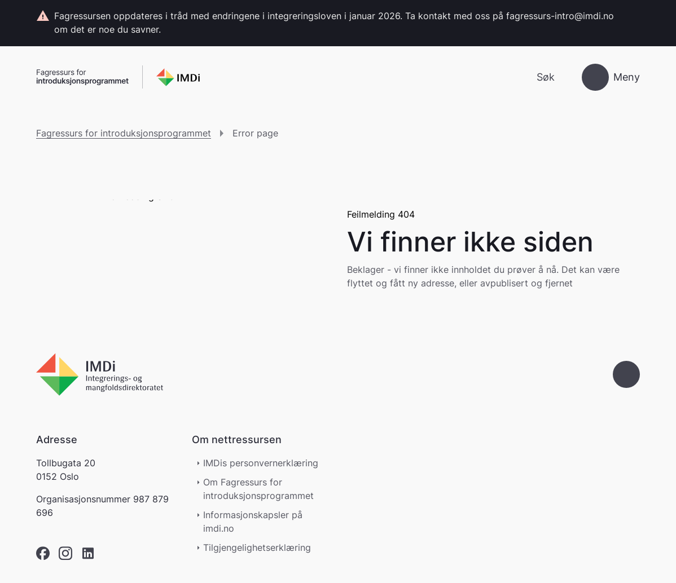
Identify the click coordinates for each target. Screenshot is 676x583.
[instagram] (65, 553)
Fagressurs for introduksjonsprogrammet (123, 133)
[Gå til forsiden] (118, 77)
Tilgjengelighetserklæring (263, 547)
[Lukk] (630, 16)
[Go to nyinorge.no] (99, 374)
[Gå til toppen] (626, 374)
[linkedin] (88, 553)
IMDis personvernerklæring (260, 463)
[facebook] (43, 553)
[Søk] (536, 77)
